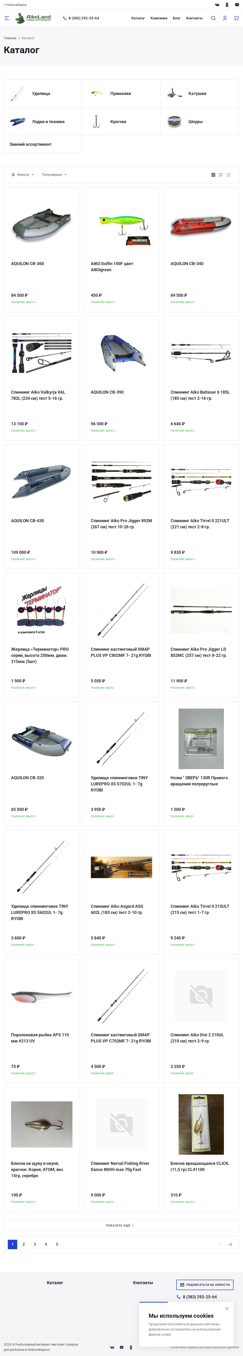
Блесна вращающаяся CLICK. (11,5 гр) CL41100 (200, 1166)
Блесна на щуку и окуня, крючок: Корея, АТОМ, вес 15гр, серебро (37, 1169)
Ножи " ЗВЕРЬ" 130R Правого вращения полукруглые (199, 780)
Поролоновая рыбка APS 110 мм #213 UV (40, 1037)
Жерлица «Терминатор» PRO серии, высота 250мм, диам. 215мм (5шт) (40, 655)
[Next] (230, 1244)
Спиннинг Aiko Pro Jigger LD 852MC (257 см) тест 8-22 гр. (199, 652)
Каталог (138, 18)
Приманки (120, 93)
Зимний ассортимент (30, 144)
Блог (176, 18)
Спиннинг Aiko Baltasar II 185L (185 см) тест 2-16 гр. (200, 395)
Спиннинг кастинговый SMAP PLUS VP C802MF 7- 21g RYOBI (121, 652)
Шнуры (196, 121)
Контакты (194, 18)
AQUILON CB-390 (107, 392)
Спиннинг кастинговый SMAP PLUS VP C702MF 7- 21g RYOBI (121, 1037)
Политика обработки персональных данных (205, 1347)
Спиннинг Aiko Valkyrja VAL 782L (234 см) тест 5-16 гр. (38, 395)
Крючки (118, 121)
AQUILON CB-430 (27, 520)
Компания (159, 18)
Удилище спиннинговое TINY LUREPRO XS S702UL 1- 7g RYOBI (119, 783)
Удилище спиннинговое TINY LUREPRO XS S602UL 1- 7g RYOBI (39, 912)
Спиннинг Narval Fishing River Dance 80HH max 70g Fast (120, 1166)
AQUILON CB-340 (187, 263)
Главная (10, 38)
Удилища (41, 93)
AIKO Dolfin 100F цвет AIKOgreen (112, 266)
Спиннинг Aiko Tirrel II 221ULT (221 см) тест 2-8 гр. (200, 523)
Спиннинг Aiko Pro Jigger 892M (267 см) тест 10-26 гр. (121, 523)
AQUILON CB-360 (27, 263)
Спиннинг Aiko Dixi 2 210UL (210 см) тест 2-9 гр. (197, 1037)
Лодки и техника (48, 121)
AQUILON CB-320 (27, 777)
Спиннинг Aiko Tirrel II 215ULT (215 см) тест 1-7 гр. (200, 909)
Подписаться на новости (205, 1285)
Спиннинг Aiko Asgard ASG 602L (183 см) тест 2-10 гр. (117, 909)
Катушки (197, 93)
